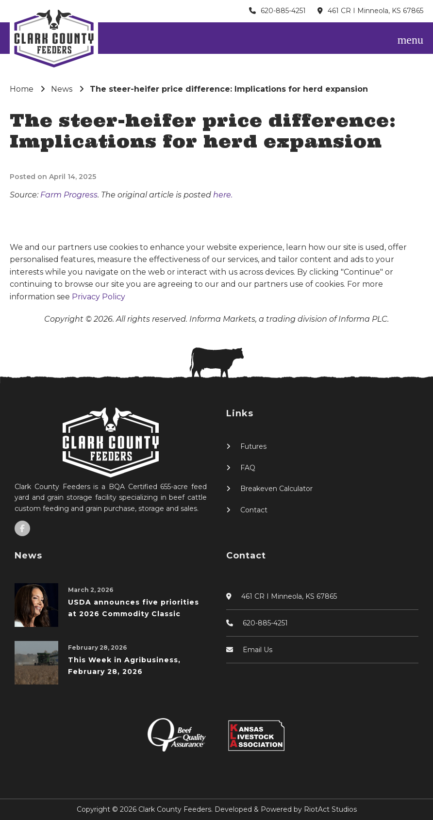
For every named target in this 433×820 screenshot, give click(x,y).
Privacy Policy (98, 296)
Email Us (257, 649)
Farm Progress (69, 194)
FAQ (247, 467)
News (61, 89)
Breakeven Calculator (276, 488)
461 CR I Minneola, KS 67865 (375, 10)
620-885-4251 (283, 10)
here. (223, 194)
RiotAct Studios (330, 809)
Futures (253, 446)
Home (21, 89)
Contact (253, 510)
